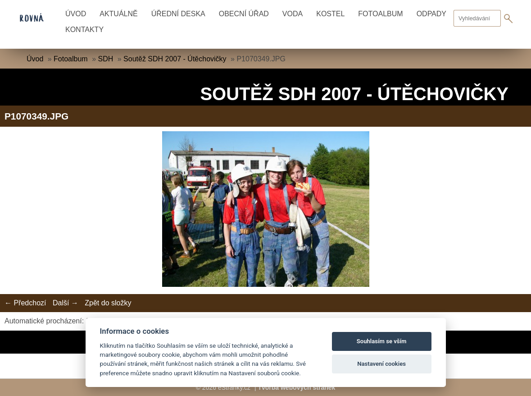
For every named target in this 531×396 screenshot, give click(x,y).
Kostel (330, 14)
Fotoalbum (380, 14)
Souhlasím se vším (382, 341)
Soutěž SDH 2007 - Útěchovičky (175, 59)
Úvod (75, 14)
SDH (105, 59)
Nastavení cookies (381, 363)
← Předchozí (25, 303)
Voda (292, 14)
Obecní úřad (244, 14)
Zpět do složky (108, 303)
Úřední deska (178, 14)
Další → (65, 303)
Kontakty (84, 29)
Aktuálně (118, 14)
